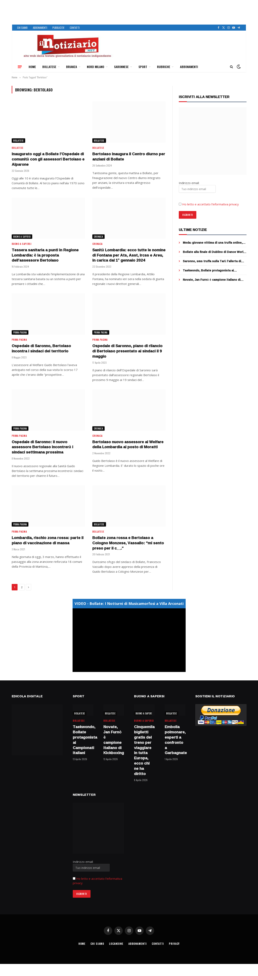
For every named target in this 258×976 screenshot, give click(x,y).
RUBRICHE (163, 66)
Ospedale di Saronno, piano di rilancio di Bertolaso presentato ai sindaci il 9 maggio (127, 351)
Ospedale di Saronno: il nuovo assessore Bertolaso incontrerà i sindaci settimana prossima (42, 447)
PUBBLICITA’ (58, 28)
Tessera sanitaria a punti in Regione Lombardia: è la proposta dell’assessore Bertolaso (45, 255)
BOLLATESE (49, 66)
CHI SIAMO (22, 28)
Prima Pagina (20, 332)
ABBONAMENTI (40, 28)
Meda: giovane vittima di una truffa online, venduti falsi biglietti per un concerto (212, 243)
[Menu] (20, 66)
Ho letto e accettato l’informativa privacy (210, 204)
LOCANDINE (116, 944)
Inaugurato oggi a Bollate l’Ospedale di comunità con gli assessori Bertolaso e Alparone (48, 159)
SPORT (142, 66)
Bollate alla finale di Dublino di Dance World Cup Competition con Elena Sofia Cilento (214, 252)
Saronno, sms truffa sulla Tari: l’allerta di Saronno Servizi (212, 261)
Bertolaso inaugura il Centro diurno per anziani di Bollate (128, 156)
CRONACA (98, 236)
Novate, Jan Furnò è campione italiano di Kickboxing (211, 280)
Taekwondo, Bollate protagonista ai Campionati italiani (208, 270)
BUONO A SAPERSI (22, 236)
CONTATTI (75, 28)
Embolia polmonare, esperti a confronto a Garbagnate (175, 740)
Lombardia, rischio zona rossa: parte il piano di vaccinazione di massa (47, 540)
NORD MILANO (95, 66)
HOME (32, 66)
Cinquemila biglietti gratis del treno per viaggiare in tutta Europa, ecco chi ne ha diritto (144, 750)
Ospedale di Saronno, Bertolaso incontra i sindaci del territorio (41, 348)
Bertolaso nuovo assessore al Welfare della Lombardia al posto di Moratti (127, 444)
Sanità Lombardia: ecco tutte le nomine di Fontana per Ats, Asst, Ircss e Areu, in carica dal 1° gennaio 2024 (128, 255)
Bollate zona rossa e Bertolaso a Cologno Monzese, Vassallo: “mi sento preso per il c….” (128, 543)
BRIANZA (71, 66)
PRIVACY (174, 944)
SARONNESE (121, 66)
